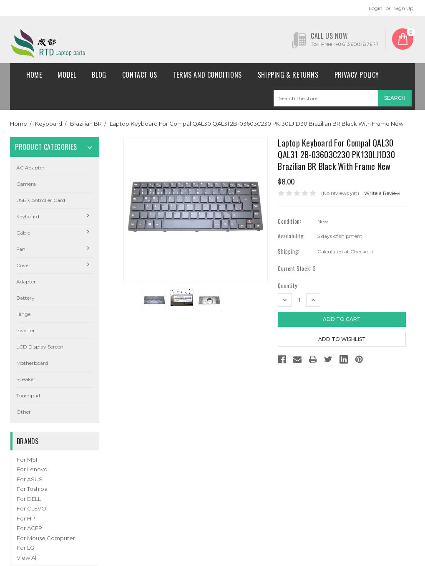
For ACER (29, 528)
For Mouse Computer (46, 538)
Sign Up (403, 8)
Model (67, 75)
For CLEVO (31, 508)
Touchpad (28, 395)
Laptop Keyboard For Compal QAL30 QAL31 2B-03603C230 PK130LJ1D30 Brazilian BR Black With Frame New (256, 123)
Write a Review (382, 193)
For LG (25, 547)
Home (34, 75)
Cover (23, 265)
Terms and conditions (207, 75)
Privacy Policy (356, 75)
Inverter (25, 330)
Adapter (26, 281)
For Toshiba (32, 488)
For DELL (29, 498)
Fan (20, 249)
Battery (25, 298)
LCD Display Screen (39, 347)
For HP (26, 518)
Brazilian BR (86, 123)
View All (27, 557)
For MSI (27, 459)
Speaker (25, 379)
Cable (23, 233)
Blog (99, 75)
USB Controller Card (40, 200)
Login (375, 8)
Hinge (23, 314)
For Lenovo (32, 469)
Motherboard (32, 363)
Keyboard (48, 123)
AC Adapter (30, 167)
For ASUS (30, 479)
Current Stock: (297, 269)
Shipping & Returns (288, 75)
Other (23, 412)
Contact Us (139, 75)
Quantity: (288, 286)
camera (26, 184)
